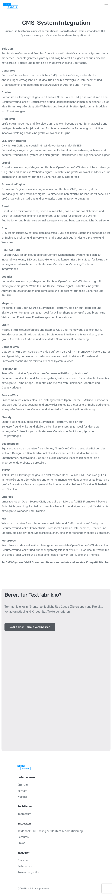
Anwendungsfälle (28, 872)
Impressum (24, 814)
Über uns (22, 785)
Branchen (23, 860)
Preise (21, 843)
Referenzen (24, 866)
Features (23, 837)
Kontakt (22, 790)
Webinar (22, 796)
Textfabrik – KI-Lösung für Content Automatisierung (50, 831)
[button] (29, 627)
